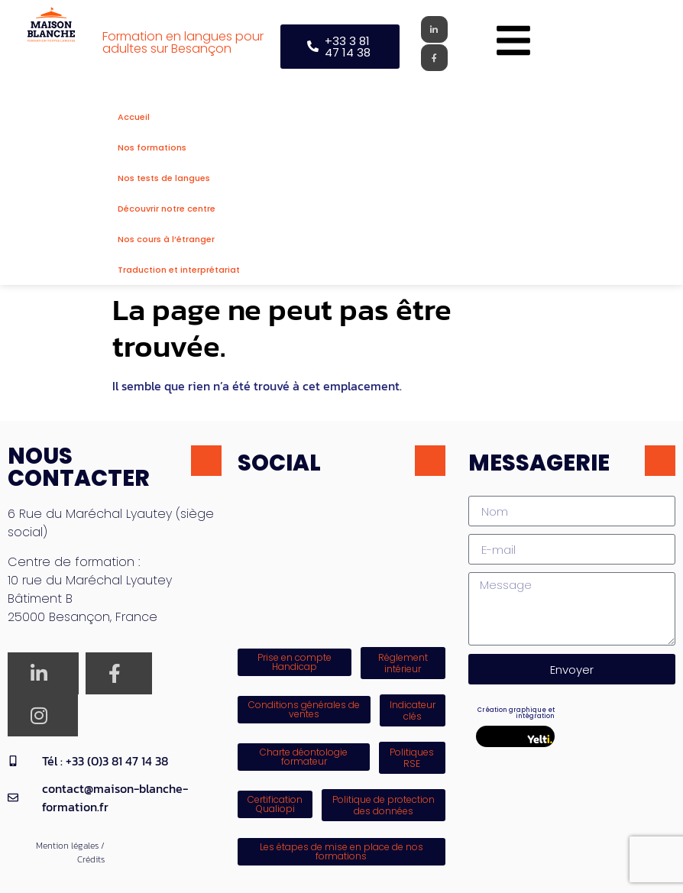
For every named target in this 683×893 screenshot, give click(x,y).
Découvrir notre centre (166, 208)
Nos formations (152, 147)
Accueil (134, 117)
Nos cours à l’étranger (166, 239)
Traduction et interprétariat (179, 270)
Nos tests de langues (164, 178)
